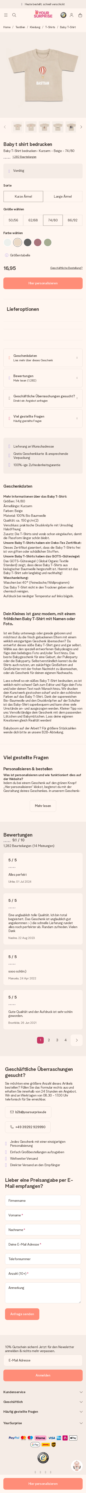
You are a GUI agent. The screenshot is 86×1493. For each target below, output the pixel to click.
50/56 (13, 220)
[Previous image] (5, 127)
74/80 (53, 220)
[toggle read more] (43, 806)
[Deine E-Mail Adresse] (43, 1244)
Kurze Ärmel (23, 196)
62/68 (33, 220)
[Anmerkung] (43, 1292)
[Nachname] (43, 1229)
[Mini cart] (80, 15)
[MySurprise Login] (72, 15)
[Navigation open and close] (6, 15)
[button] (17, 127)
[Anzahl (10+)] (43, 1273)
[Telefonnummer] (43, 1259)
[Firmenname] (43, 1200)
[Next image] (81, 127)
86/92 (72, 220)
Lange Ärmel (63, 196)
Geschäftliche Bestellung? (66, 268)
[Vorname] (43, 1215)
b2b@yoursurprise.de (30, 1112)
